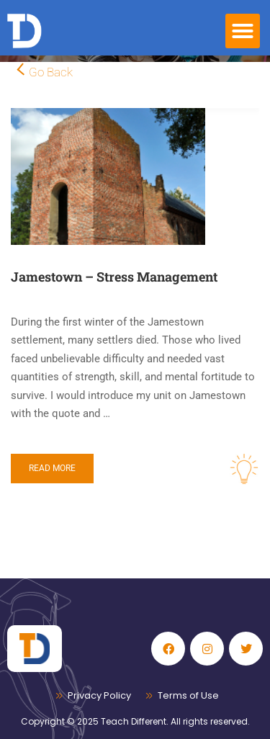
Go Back (51, 72)
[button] (242, 31)
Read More (52, 468)
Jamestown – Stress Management (114, 276)
